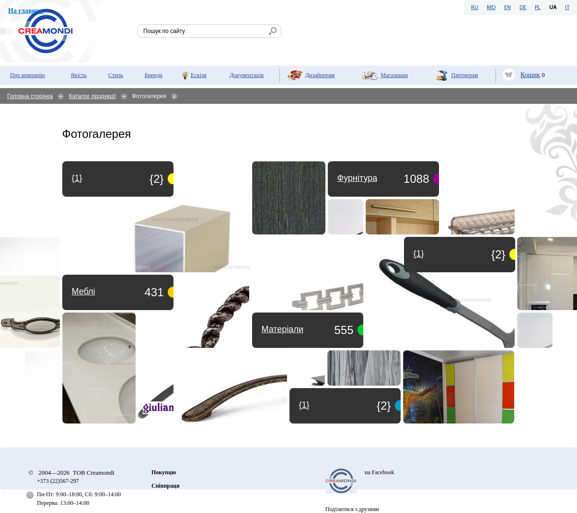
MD (491, 8)
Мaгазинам (394, 75)
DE (522, 8)
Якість (79, 75)
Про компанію (27, 75)
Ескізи (199, 75)
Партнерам (464, 75)
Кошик (530, 74)
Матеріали (282, 329)
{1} (304, 405)
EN (507, 8)
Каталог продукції (92, 96)
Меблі (83, 291)
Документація (247, 75)
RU (474, 8)
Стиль (115, 75)
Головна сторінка (30, 96)
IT (567, 8)
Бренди (153, 75)
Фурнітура (357, 178)
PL (538, 8)
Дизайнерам (320, 75)
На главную (26, 10)
